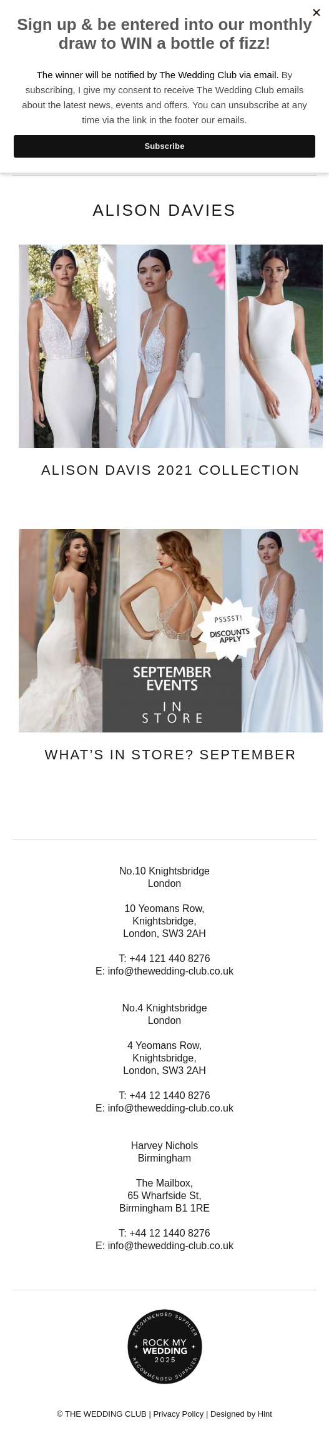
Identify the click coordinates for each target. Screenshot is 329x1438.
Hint (265, 1414)
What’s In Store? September (170, 754)
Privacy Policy (178, 1414)
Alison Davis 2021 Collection (170, 470)
